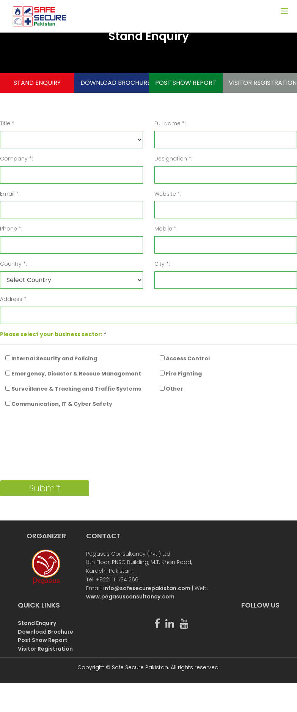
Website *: (167, 194)
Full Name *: (170, 123)
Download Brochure (45, 632)
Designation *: (173, 158)
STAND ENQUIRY (37, 82)
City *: (162, 264)
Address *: (14, 299)
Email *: (10, 194)
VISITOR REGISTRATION (260, 82)
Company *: (16, 158)
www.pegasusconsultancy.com (130, 596)
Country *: (13, 264)
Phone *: (11, 228)
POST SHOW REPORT (185, 82)
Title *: (8, 123)
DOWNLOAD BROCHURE (111, 82)
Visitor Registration (45, 649)
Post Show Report (43, 640)
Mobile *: (166, 228)
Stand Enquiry (37, 623)
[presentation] (57, 444)
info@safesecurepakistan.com (146, 588)
